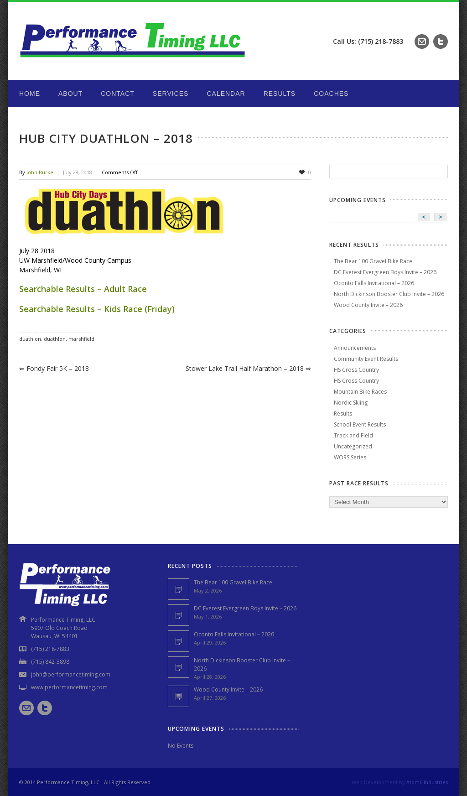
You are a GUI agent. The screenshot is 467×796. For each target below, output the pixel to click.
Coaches (331, 93)
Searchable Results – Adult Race (83, 288)
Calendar (226, 93)
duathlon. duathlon (42, 338)
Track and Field (353, 435)
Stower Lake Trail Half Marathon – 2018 (248, 368)
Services (171, 93)
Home (29, 93)
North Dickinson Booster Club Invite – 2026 (389, 294)
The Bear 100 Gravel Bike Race (373, 261)
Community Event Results (366, 359)
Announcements (355, 348)
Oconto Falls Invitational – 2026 (374, 283)
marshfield (81, 338)
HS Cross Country (356, 370)
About (70, 93)
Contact (118, 93)
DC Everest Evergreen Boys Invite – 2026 (385, 272)
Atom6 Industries (427, 782)
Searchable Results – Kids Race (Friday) (97, 308)
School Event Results (360, 424)
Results (280, 93)
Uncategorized (353, 446)
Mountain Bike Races (360, 391)
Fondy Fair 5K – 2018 (54, 368)
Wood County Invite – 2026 (368, 305)
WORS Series (350, 457)
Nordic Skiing (351, 402)
